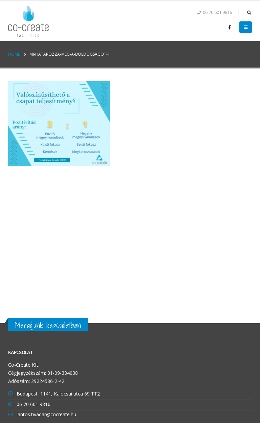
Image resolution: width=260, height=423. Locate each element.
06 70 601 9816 (33, 404)
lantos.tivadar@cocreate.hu (46, 414)
